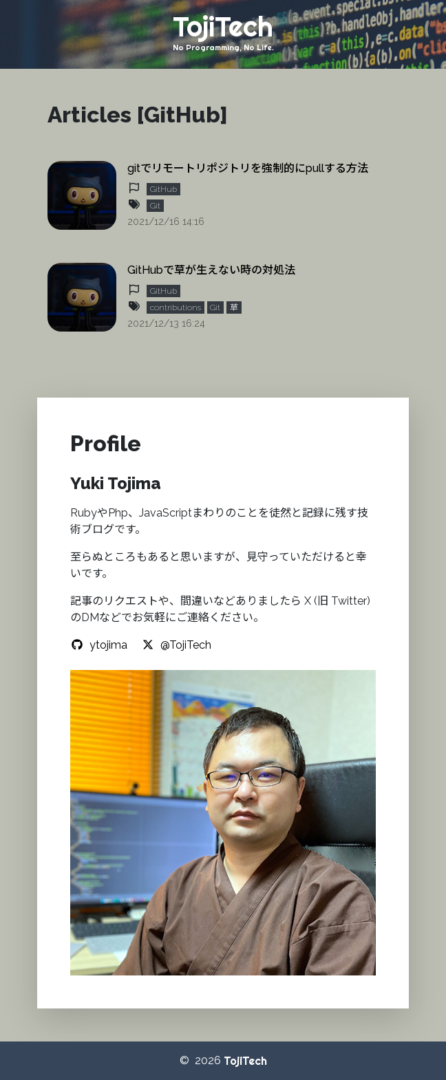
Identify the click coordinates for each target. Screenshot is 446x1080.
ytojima (98, 644)
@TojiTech (176, 644)
